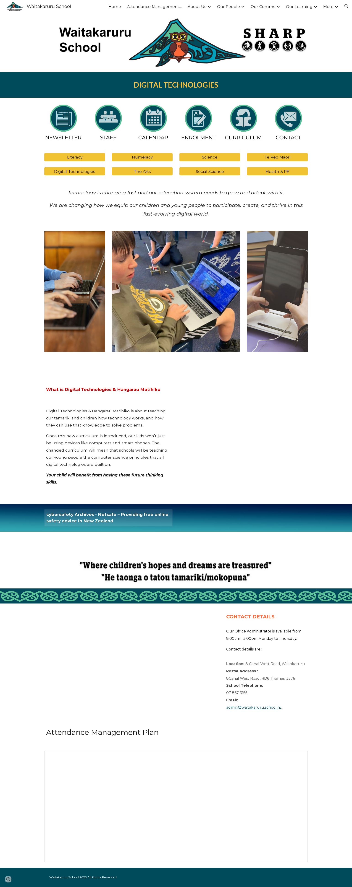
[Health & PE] (277, 171)
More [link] (328, 6)
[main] (176, 85)
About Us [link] (197, 6)
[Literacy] (75, 157)
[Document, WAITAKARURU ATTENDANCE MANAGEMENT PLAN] (176, 807)
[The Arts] (142, 171)
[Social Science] (210, 171)
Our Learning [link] (299, 6)
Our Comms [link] (263, 6)
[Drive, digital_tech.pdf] (243, 432)
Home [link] (114, 6)
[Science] (210, 157)
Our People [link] (228, 6)
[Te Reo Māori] (277, 157)
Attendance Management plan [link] (154, 6)
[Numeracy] (142, 157)
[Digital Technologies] (75, 171)
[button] (346, 6)
